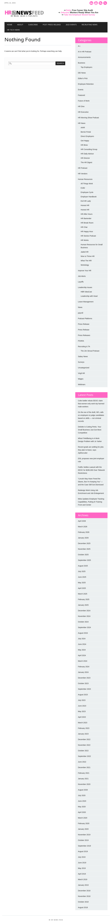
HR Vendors (82, 174)
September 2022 (84, 756)
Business (81, 63)
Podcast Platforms (85, 318)
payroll (80, 313)
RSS (100, 3)
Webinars (81, 384)
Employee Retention (86, 84)
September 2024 (84, 627)
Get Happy (85, 141)
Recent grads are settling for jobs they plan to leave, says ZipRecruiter (91, 450)
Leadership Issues (85, 287)
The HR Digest (86, 162)
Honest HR (85, 205)
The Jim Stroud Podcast (90, 351)
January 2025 (83, 605)
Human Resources (85, 179)
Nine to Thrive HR (88, 256)
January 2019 (83, 885)
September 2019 (84, 846)
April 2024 (82, 655)
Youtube (96, 3)
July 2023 (81, 700)
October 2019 (83, 840)
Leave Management (85, 302)
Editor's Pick (83, 78)
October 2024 (83, 622)
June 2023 (82, 706)
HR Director (85, 158)
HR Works (85, 240)
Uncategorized (83, 368)
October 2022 (83, 751)
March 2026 (82, 527)
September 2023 (84, 689)
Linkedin (91, 3)
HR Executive (83, 112)
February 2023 (83, 728)
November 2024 (84, 616)
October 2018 (83, 902)
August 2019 (83, 851)
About (20, 24)
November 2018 (84, 896)
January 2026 (83, 538)
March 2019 (82, 879)
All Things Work (87, 184)
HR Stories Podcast (88, 236)
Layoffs (81, 282)
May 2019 (82, 868)
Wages (80, 379)
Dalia (68, 10)
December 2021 (84, 767)
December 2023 (84, 678)
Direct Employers (87, 136)
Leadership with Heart (89, 296)
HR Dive (81, 106)
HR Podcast (82, 168)
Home (9, 24)
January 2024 (83, 672)
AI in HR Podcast (84, 52)
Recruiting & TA (84, 346)
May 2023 (82, 711)
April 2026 (82, 521)
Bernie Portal (86, 132)
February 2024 (83, 667)
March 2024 (82, 661)
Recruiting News (89, 24)
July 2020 (81, 795)
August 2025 (83, 566)
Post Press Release (52, 24)
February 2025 (83, 599)
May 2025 (82, 583)
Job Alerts (82, 276)
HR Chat (84, 227)
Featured (81, 95)
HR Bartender (86, 218)
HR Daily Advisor (87, 154)
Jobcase (65, 12)
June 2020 (82, 801)
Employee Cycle (87, 192)
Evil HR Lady (86, 201)
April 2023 (82, 717)
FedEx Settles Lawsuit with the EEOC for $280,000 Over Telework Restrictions (91, 470)
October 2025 (83, 555)
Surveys (81, 362)
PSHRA (81, 341)
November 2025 (84, 549)
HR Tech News (13, 30)
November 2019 (84, 835)
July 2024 (81, 639)
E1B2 (83, 188)
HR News (81, 123)
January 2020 (83, 829)
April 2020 (82, 812)
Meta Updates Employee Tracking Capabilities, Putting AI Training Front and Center (91, 502)
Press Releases (84, 335)
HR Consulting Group (89, 149)
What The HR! (86, 261)
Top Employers (86, 67)
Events (80, 90)
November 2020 (84, 784)
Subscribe (33, 24)
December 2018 (84, 891)
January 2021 (83, 779)
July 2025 (81, 571)
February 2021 (83, 773)
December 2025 (84, 543)
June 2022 (82, 762)
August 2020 (83, 790)
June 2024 (82, 644)
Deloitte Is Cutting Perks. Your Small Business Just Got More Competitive (89, 430)
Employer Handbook (89, 197)
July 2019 (81, 857)
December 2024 (84, 611)
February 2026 (83, 532)
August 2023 (83, 695)
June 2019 (82, 863)
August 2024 (83, 633)
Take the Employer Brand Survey (79, 15)
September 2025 (84, 560)
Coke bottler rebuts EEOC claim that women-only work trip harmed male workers (91, 404)
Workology (85, 265)
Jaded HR (84, 252)
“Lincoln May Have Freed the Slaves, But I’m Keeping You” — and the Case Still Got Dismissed (91, 482)
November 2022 (84, 745)
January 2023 (83, 734)
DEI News (82, 73)
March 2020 (82, 818)
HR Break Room (87, 223)
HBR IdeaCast (86, 292)
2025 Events (71, 24)
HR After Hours (86, 214)
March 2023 (82, 723)
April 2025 (82, 588)
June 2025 (82, 577)
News (80, 307)
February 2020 (83, 823)
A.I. (79, 46)
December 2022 (84, 739)
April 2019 (82, 874)
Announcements (84, 57)
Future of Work (83, 101)
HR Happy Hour (87, 231)
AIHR (83, 128)
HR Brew (84, 145)
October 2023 (83, 683)
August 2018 (83, 907)
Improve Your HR (84, 271)
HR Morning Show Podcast (88, 118)
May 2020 (82, 807)
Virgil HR (81, 373)
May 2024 (82, 650)
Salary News (83, 356)
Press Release (83, 324)
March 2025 (82, 594)
